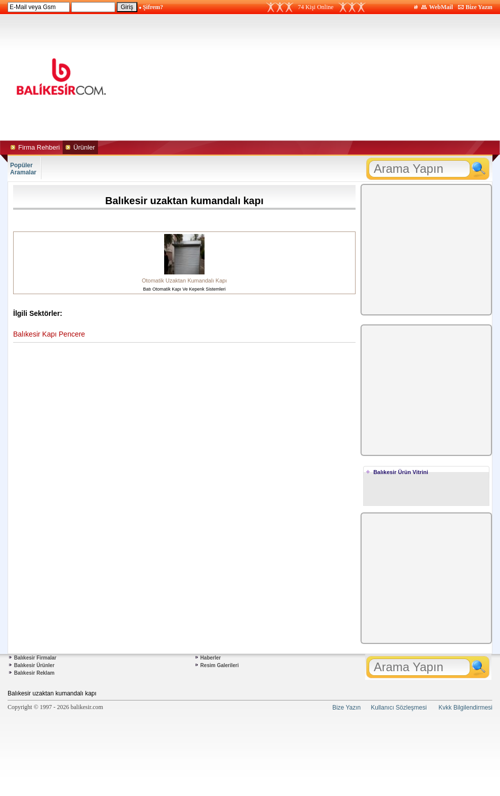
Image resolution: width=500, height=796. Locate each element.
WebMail (441, 7)
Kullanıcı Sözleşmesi (399, 707)
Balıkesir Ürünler (34, 665)
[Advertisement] (313, 77)
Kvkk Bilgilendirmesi (465, 707)
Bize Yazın (479, 7)
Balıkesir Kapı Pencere (49, 334)
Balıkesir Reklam (34, 673)
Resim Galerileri (220, 665)
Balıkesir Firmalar (35, 658)
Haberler (211, 658)
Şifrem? (153, 7)
